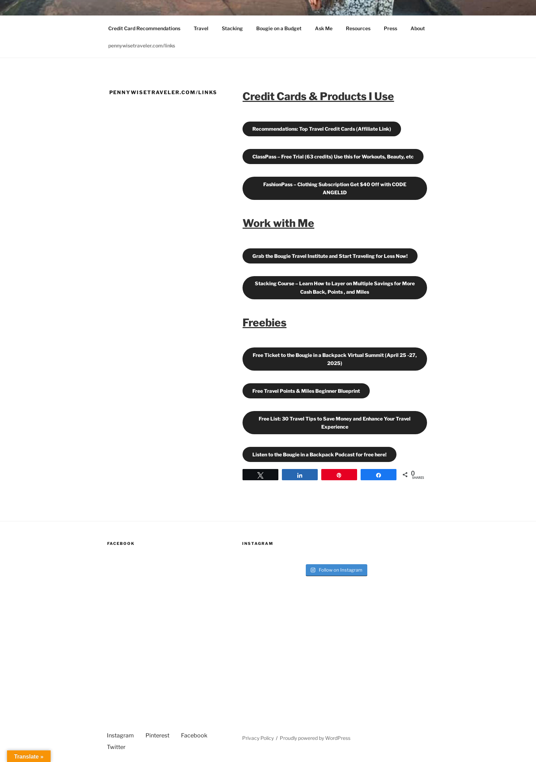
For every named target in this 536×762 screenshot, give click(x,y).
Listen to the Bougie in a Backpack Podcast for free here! (319, 454)
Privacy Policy (258, 738)
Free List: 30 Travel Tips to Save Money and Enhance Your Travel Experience (335, 423)
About (418, 28)
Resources (358, 28)
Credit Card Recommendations (144, 28)
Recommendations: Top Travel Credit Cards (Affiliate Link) (321, 129)
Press (390, 28)
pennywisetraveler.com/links (141, 45)
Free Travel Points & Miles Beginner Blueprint (306, 391)
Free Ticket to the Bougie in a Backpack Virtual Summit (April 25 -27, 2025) (335, 359)
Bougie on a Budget (279, 28)
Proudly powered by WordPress (315, 738)
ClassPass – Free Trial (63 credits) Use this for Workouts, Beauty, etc (333, 156)
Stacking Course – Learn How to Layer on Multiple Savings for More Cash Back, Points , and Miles (335, 287)
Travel (201, 28)
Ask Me (323, 28)
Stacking (232, 28)
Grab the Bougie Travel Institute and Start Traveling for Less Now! (330, 256)
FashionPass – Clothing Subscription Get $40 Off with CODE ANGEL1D (334, 188)
